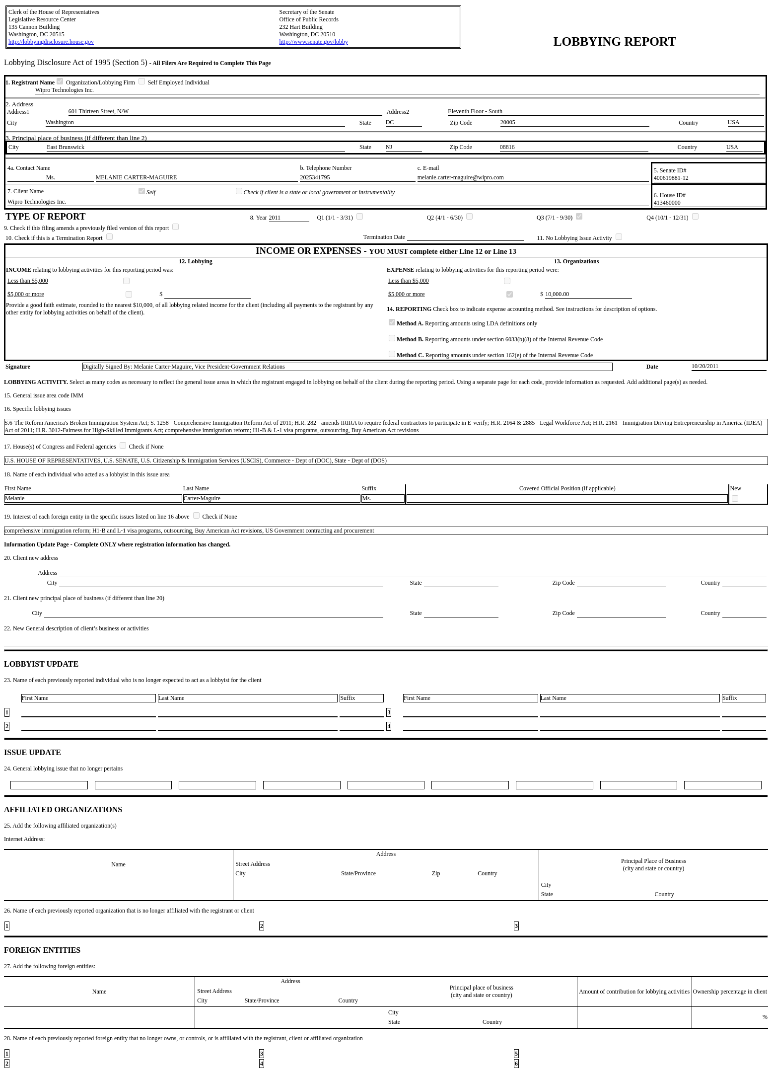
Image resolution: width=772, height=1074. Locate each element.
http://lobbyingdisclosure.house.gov (51, 41)
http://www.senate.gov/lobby (313, 41)
